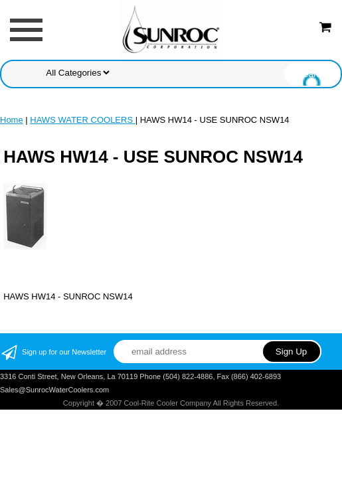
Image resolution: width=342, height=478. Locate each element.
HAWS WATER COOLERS (82, 120)
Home (11, 120)
